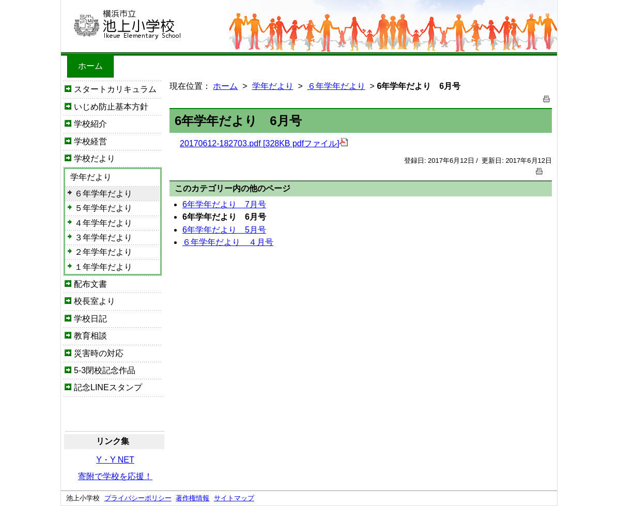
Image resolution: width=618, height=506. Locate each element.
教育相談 (90, 335)
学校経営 (90, 141)
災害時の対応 (98, 353)
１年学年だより (103, 267)
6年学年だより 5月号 (224, 229)
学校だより (94, 158)
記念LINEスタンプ (108, 387)
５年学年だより (103, 208)
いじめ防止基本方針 (111, 106)
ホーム (90, 66)
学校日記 (90, 318)
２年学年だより (103, 252)
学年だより (91, 177)
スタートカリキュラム (115, 89)
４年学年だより (103, 223)
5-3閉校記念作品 (104, 370)
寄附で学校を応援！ (115, 476)
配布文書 (90, 284)
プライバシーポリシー (138, 498)
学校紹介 (90, 123)
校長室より (94, 301)
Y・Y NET (115, 459)
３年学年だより (103, 237)
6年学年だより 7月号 (224, 204)
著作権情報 (192, 498)
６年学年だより (103, 193)
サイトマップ (234, 498)
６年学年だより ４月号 (227, 242)
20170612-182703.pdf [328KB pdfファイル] (264, 143)
